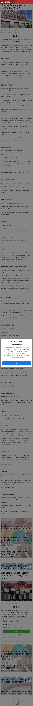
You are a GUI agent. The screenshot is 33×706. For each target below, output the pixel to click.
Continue (16, 363)
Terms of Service (24, 347)
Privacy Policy (6, 351)
